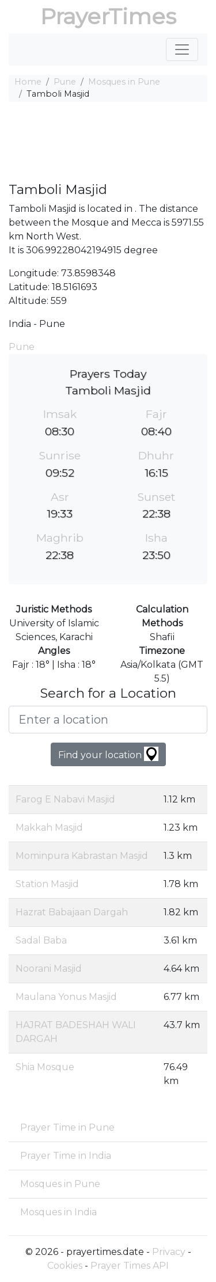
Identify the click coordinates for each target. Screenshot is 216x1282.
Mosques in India (58, 1212)
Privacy (168, 1251)
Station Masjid (47, 883)
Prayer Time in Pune (67, 1127)
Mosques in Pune (124, 82)
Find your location (108, 754)
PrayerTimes (108, 16)
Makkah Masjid (49, 827)
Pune (65, 82)
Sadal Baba (41, 940)
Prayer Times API (129, 1265)
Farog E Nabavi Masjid (65, 799)
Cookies (64, 1265)
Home (27, 82)
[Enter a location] (108, 719)
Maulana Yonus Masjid (66, 996)
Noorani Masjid (49, 968)
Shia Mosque (45, 1067)
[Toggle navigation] (182, 49)
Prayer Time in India (65, 1155)
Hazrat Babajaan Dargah (72, 912)
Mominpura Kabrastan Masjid (82, 855)
